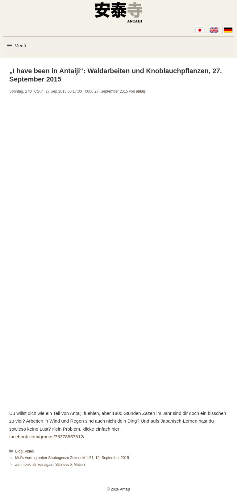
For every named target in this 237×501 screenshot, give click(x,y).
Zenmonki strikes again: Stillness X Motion (50, 464)
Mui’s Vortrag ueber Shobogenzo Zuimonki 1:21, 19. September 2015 (72, 458)
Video (29, 451)
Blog (19, 451)
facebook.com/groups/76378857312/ (47, 436)
